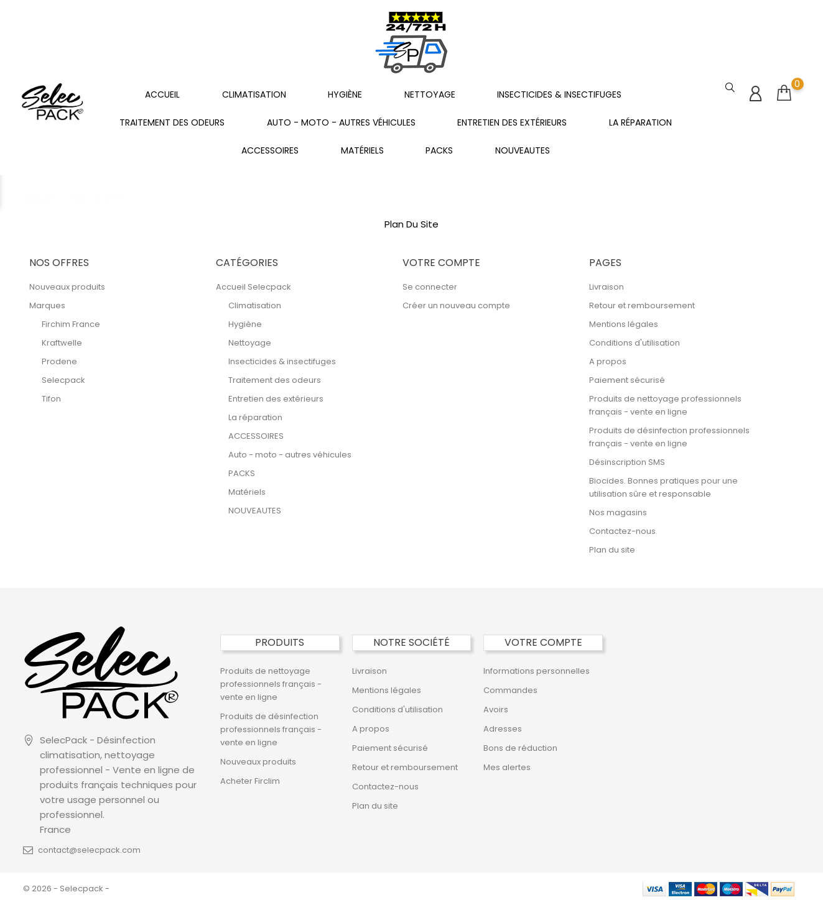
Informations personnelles (536, 667)
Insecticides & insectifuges (559, 92)
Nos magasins (618, 508)
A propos (607, 357)
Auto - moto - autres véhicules (341, 120)
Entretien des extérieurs (512, 120)
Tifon (51, 394)
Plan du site (612, 545)
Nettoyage (429, 92)
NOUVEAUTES (522, 148)
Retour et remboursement (642, 301)
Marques (47, 301)
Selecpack (63, 376)
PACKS (439, 148)
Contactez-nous (622, 527)
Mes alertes (507, 763)
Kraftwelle (62, 338)
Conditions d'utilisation (634, 338)
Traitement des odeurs (172, 120)
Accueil (162, 92)
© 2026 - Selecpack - (66, 884)
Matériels (362, 148)
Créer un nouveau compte (456, 301)
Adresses (502, 724)
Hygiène (345, 92)
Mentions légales (623, 320)
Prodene (59, 357)
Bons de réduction (520, 744)
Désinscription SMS (627, 458)
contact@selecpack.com (89, 846)
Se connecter (429, 282)
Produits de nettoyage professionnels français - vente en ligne (271, 680)
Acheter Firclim (250, 777)
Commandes (510, 686)
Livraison (606, 282)
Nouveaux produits (67, 282)
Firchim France (71, 320)
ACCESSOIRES (270, 148)
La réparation (640, 120)
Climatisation (254, 92)
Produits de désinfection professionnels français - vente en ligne (271, 725)
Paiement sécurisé (627, 376)
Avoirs (495, 705)
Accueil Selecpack (253, 282)
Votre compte (543, 638)
